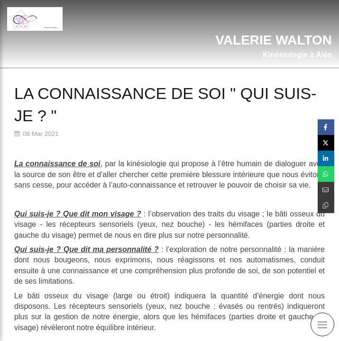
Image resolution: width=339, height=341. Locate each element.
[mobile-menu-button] (322, 324)
